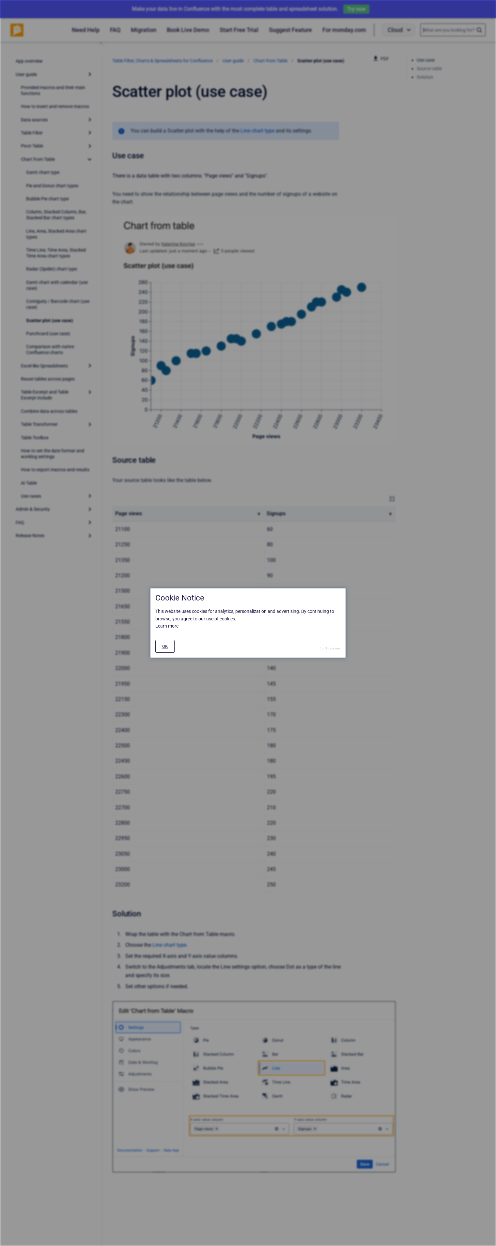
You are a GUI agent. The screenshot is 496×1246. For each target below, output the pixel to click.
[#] (165, 646)
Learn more (166, 626)
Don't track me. (330, 648)
